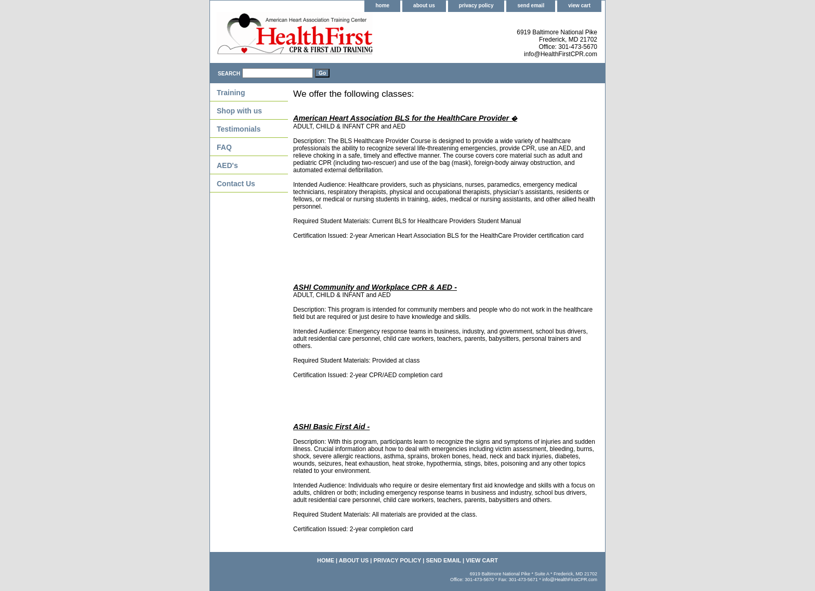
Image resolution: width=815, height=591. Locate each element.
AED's (227, 165)
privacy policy (476, 5)
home (382, 5)
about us (424, 5)
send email (530, 5)
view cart (579, 5)
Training (231, 92)
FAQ (224, 147)
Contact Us (236, 183)
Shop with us (239, 111)
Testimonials (239, 129)
